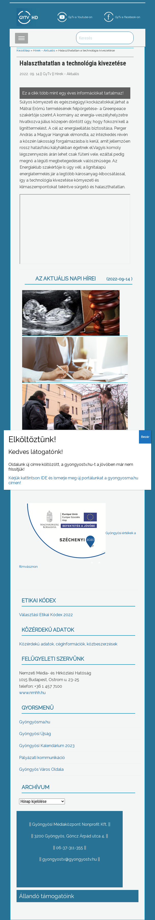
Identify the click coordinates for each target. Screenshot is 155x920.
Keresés (127, 38)
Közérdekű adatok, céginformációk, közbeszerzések (68, 644)
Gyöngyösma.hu (34, 722)
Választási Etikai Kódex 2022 (46, 614)
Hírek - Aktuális (44, 50)
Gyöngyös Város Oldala (41, 769)
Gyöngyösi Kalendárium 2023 (47, 745)
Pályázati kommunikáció (42, 757)
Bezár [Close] (145, 437)
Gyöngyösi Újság (35, 733)
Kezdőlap (23, 50)
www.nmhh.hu (32, 692)
